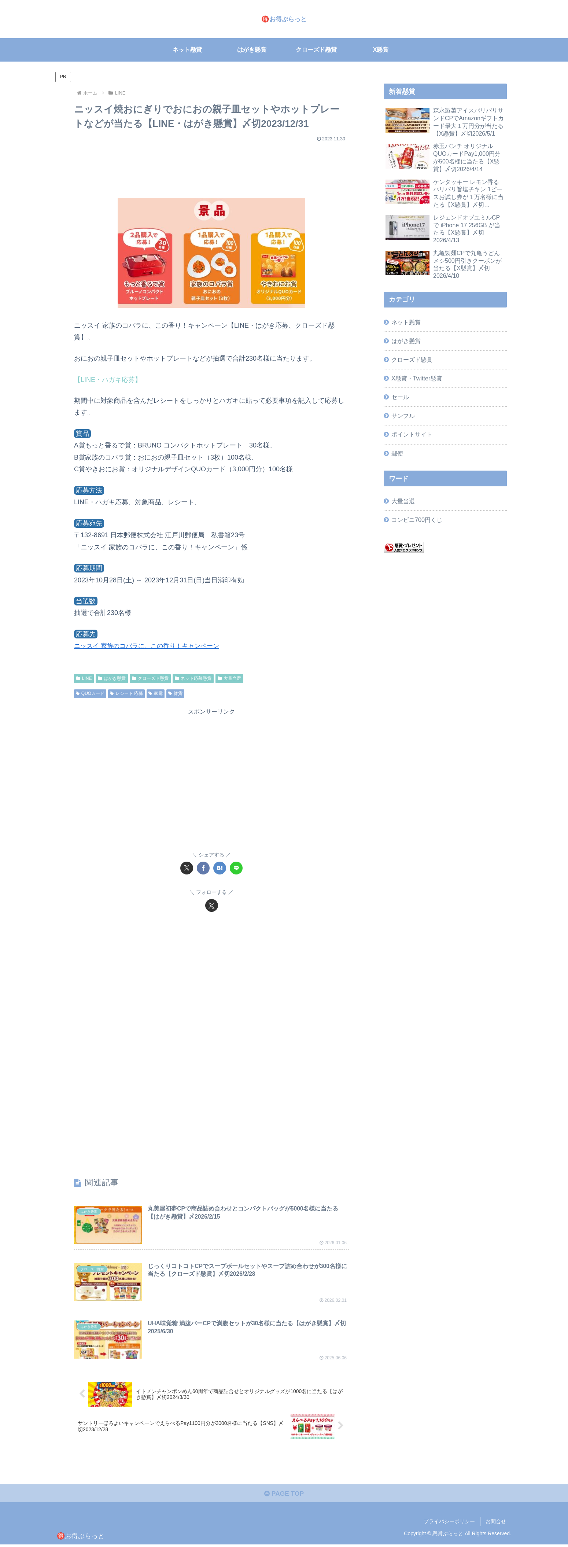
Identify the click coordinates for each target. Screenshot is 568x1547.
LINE (84, 678)
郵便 (397, 453)
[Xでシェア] (186, 868)
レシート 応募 (126, 693)
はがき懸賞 (112, 678)
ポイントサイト (411, 434)
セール (400, 397)
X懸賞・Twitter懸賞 (416, 378)
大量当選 (229, 678)
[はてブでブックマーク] (219, 868)
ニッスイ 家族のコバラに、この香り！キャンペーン (151, 645)
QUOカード (90, 693)
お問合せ (496, 1524)
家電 (155, 693)
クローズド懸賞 (150, 678)
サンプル (403, 415)
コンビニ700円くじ (416, 519)
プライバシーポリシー (449, 1524)
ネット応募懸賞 (193, 678)
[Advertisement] (211, 166)
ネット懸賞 (406, 322)
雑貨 (175, 693)
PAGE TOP (283, 1496)
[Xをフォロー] (211, 905)
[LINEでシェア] (236, 868)
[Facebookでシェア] (203, 868)
